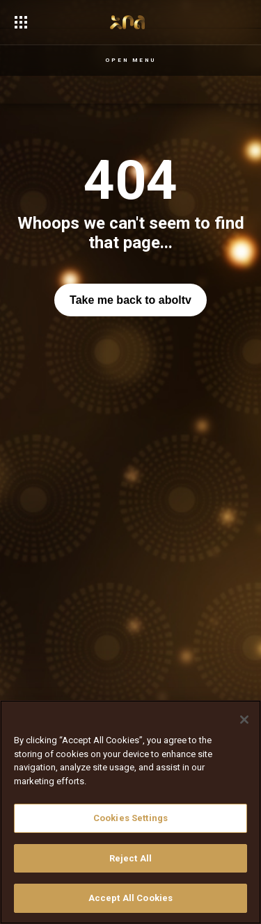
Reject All (130, 858)
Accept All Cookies (130, 898)
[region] (130, 812)
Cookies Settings (130, 818)
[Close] (244, 719)
